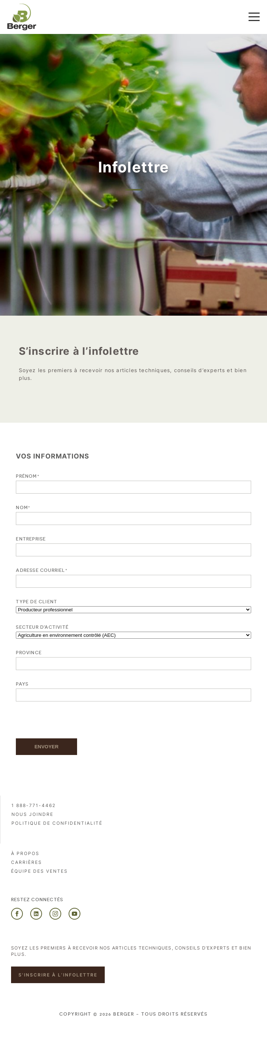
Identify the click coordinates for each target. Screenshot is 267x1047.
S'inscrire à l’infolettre (57, 975)
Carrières (26, 862)
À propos (25, 853)
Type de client (36, 601)
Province (29, 652)
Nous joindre (32, 814)
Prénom (27, 476)
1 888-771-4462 (33, 805)
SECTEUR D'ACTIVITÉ (42, 627)
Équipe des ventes (39, 871)
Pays (22, 684)
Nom (23, 507)
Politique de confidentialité (57, 823)
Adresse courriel (41, 570)
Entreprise (31, 539)
